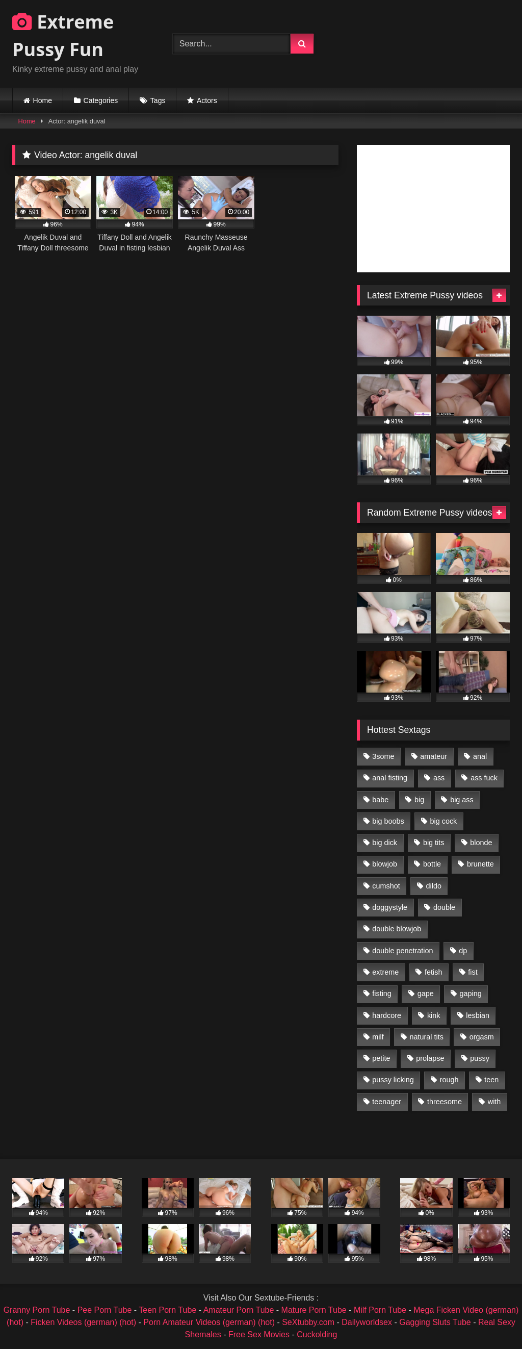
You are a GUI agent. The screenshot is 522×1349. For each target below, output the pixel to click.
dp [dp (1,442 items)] (463, 951)
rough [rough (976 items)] (449, 1080)
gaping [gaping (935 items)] (471, 993)
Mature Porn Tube (314, 1310)
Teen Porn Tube (167, 1310)
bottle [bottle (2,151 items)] (432, 864)
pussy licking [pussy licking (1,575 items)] (393, 1080)
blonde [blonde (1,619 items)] (481, 842)
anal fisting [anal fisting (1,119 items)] (389, 778)
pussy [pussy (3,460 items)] (479, 1058)
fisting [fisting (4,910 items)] (382, 993)
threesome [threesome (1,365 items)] (444, 1102)
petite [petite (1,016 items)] (381, 1058)
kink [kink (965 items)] (433, 1015)
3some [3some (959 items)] (383, 756)
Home (42, 100)
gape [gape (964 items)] (425, 993)
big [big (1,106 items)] (419, 800)
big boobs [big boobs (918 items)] (388, 821)
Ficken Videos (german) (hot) (83, 1322)
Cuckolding (317, 1334)
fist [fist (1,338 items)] (472, 972)
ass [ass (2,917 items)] (439, 778)
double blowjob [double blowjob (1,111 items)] (396, 929)
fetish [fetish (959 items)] (433, 972)
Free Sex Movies (259, 1334)
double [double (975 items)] (444, 907)
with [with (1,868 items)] (494, 1102)
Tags (158, 100)
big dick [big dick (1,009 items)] (384, 842)
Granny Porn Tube (37, 1310)
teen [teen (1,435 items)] (491, 1080)
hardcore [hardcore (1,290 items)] (386, 1015)
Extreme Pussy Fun (63, 35)
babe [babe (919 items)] (380, 800)
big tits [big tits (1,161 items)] (434, 842)
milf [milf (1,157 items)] (377, 1037)
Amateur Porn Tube (238, 1310)
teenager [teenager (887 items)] (386, 1102)
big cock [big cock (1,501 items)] (443, 821)
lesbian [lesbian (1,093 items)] (477, 1015)
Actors (207, 100)
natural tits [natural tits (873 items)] (426, 1037)
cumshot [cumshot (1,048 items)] (386, 886)
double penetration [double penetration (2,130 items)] (402, 951)
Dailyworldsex (367, 1322)
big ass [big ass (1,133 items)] (462, 800)
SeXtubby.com (309, 1322)
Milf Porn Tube (380, 1310)
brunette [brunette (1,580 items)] (480, 864)
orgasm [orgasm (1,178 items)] (481, 1037)
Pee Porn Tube (104, 1310)
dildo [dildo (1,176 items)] (433, 886)
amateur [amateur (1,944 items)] (433, 756)
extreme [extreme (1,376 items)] (385, 972)
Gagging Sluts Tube (435, 1322)
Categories (101, 100)
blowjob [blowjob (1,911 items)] (384, 864)
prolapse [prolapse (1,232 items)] (430, 1058)
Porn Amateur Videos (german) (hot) (209, 1322)
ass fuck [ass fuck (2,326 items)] (484, 778)
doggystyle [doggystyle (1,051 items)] (389, 907)
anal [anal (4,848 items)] (480, 756)
